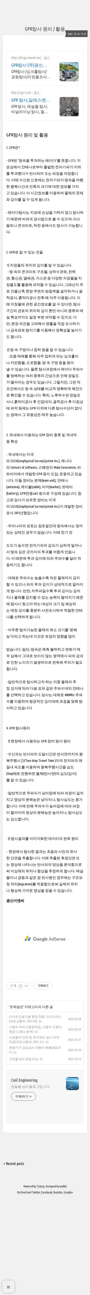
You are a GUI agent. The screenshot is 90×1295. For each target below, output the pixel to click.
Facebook (46, 1178)
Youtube (57, 1178)
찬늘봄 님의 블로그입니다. (30, 1073)
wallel (63, 1172)
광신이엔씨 (15, 887)
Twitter (36, 1178)
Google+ (68, 1178)
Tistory (41, 1172)
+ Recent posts (13, 1150)
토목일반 (16, 993)
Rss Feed (22, 1178)
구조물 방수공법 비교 (23, 1045)
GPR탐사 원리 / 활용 (45, 29)
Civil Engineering (24, 1066)
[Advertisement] (45, 82)
